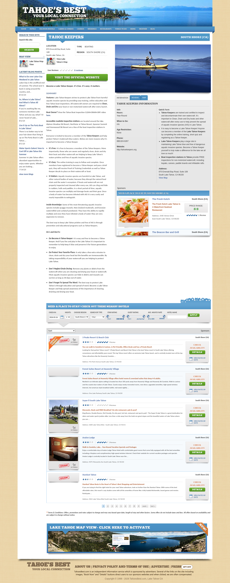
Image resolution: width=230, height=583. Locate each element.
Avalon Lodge (88, 437)
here (48, 115)
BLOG (152, 29)
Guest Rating (133, 312)
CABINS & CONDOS (66, 29)
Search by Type (96, 312)
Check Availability (197, 346)
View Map (163, 178)
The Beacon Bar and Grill (165, 232)
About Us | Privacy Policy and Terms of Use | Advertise (122, 566)
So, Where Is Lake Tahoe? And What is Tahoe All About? (30, 102)
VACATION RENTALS (47, 29)
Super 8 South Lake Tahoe (94, 400)
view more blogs (26, 174)
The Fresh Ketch (161, 199)
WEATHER (143, 29)
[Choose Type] (97, 317)
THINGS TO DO (121, 29)
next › (144, 506)
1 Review (202, 215)
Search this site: (26, 40)
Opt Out (187, 567)
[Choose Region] (81, 317)
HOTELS (33, 29)
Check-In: (52, 312)
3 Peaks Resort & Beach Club (95, 337)
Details (197, 352)
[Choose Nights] (67, 317)
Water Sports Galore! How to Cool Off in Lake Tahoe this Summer (31, 151)
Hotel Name (172, 312)
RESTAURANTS (105, 29)
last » (153, 506)
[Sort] (61, 330)
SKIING (133, 29)
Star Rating (112, 312)
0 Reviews (112, 405)
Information (122, 98)
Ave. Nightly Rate (155, 312)
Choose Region (80, 312)
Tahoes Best (55, 14)
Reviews (135, 97)
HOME (23, 29)
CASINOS (80, 29)
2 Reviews (112, 442)
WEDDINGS (92, 29)
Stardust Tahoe (89, 474)
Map (144, 97)
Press (176, 566)
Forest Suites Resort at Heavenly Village (100, 369)
